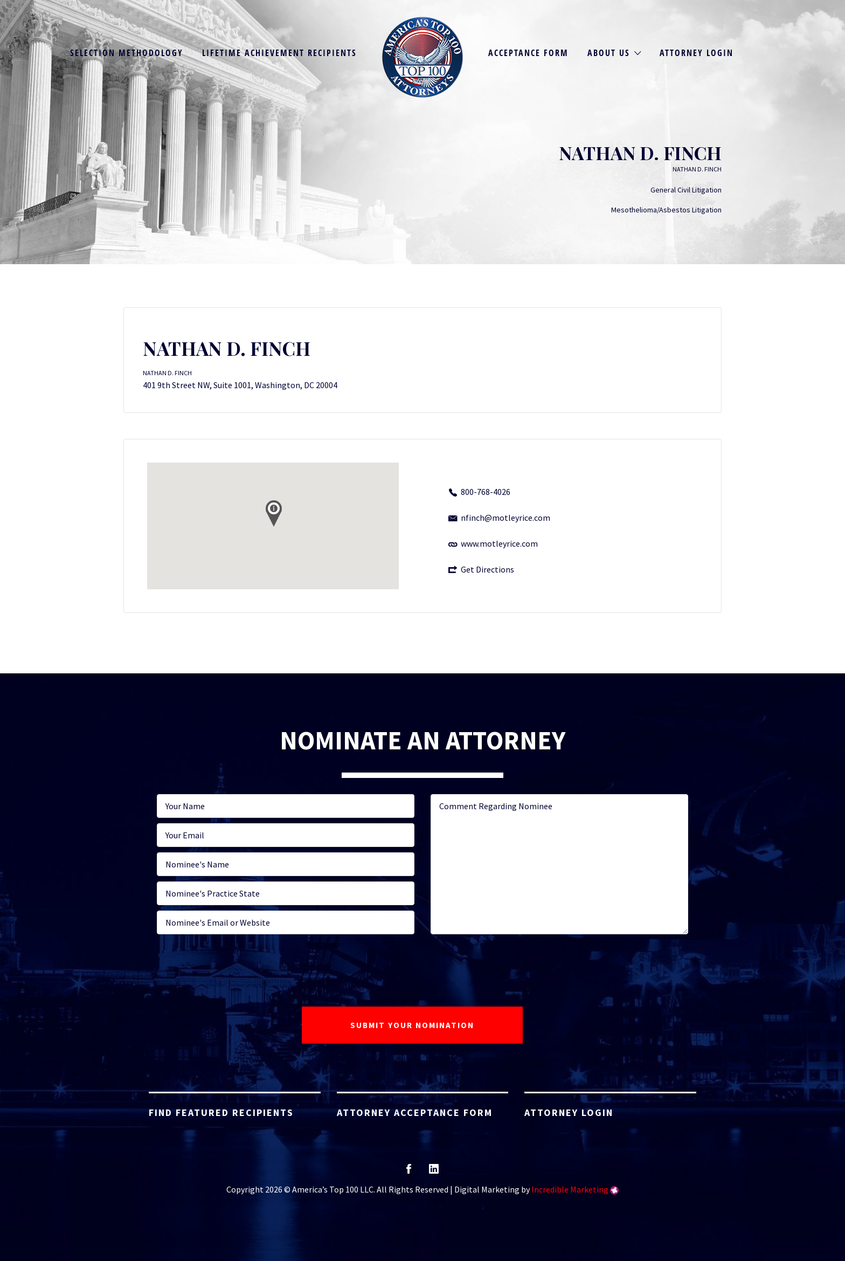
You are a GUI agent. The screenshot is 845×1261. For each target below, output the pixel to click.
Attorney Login (696, 53)
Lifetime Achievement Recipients (279, 53)
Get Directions (487, 569)
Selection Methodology (126, 53)
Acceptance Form (528, 53)
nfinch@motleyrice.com (505, 517)
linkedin (434, 1172)
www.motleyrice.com (499, 543)
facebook (408, 1172)
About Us (608, 53)
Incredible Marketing (569, 1189)
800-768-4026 (485, 491)
